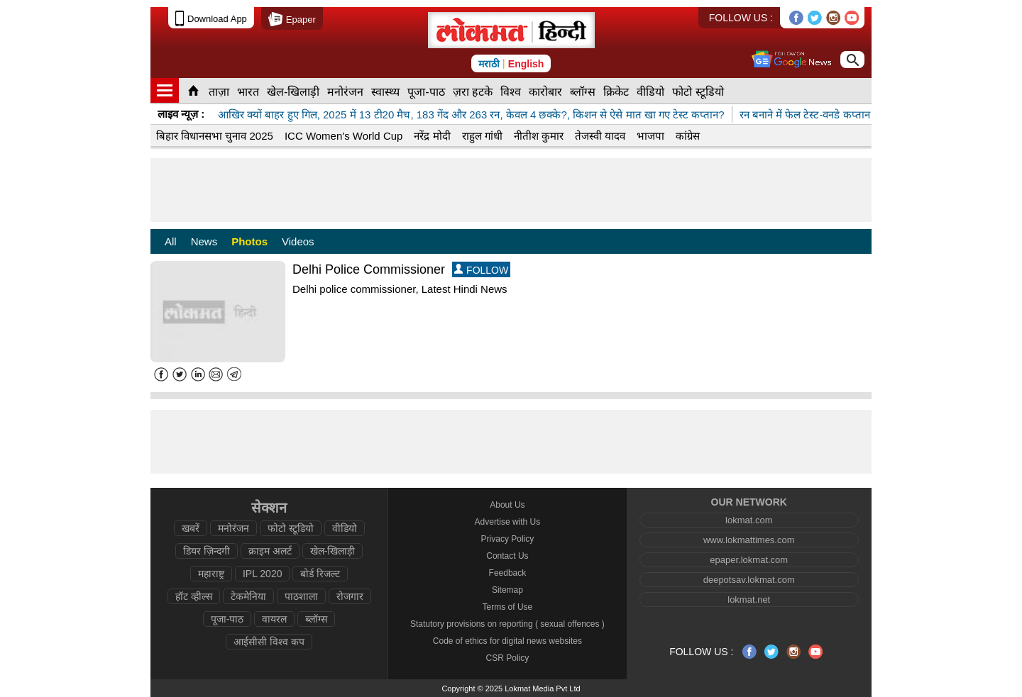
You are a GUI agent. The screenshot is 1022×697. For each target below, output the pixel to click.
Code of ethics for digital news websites (507, 641)
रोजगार (349, 596)
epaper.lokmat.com (749, 559)
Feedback (508, 573)
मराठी (489, 63)
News (204, 241)
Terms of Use (508, 607)
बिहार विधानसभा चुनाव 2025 (214, 136)
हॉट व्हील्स (193, 596)
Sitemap (507, 590)
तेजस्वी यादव (600, 136)
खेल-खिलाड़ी (293, 92)
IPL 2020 (262, 573)
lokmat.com (748, 520)
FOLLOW (481, 270)
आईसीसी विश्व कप (268, 641)
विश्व (510, 92)
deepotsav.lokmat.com (749, 579)
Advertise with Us (508, 522)
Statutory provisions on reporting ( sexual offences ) (507, 624)
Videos (298, 241)
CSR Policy (507, 658)
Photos (249, 241)
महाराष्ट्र (211, 573)
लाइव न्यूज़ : (181, 114)
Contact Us (507, 556)
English (526, 63)
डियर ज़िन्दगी (206, 551)
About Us (507, 505)
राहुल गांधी (482, 136)
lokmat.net (748, 599)
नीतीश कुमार (539, 136)
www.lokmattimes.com (749, 540)
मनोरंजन (345, 92)
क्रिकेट (616, 92)
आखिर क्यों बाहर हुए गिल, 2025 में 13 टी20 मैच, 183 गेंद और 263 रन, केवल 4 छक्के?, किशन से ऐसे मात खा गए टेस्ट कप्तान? (471, 114)
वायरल (274, 619)
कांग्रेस (688, 136)
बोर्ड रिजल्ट (320, 573)
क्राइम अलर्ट (270, 551)
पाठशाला (301, 596)
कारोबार (545, 92)
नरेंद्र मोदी (432, 136)
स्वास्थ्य (385, 92)
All (171, 241)
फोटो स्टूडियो (697, 92)
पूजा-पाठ (425, 92)
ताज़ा (219, 92)
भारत (248, 92)
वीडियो (650, 92)
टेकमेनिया (248, 596)
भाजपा (650, 136)
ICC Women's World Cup (344, 136)
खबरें (190, 528)
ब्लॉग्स (582, 92)
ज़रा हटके (473, 92)
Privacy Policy (507, 539)
